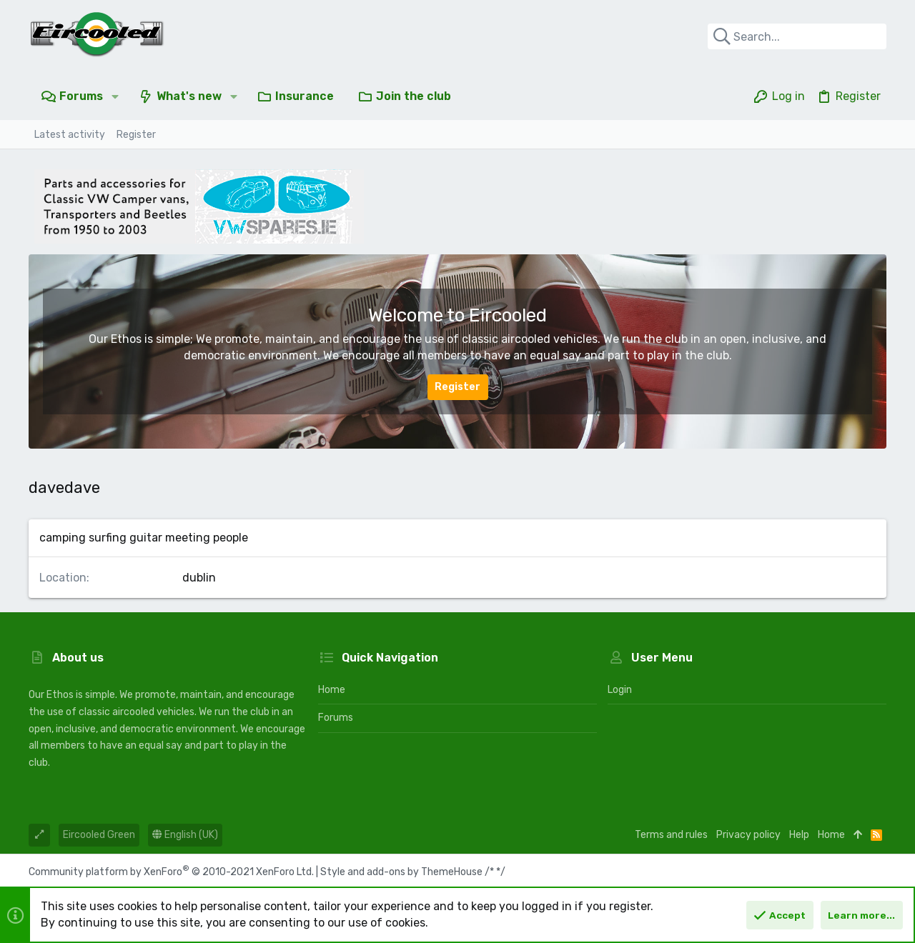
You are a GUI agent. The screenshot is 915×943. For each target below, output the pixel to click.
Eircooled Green (99, 835)
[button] (115, 96)
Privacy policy (748, 835)
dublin (199, 577)
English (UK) (185, 835)
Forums (335, 718)
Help (799, 835)
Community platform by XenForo (171, 872)
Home (331, 690)
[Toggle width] (39, 835)
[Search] (797, 36)
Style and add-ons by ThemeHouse (401, 872)
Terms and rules (671, 835)
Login (620, 690)
